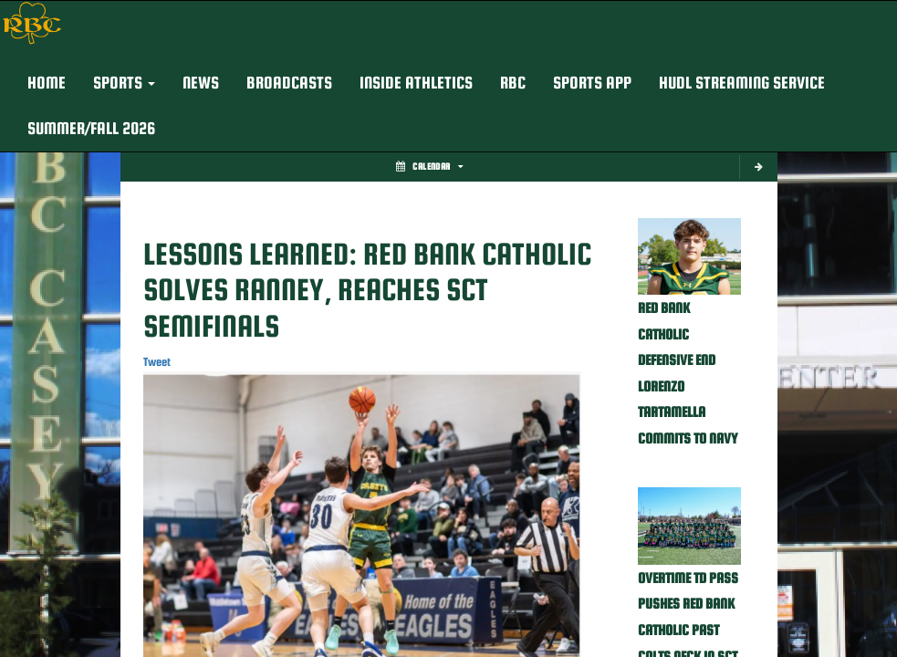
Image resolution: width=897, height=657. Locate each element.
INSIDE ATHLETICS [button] (416, 82)
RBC (513, 82)
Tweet (157, 362)
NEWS (201, 82)
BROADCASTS (289, 82)
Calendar (429, 167)
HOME (46, 82)
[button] (124, 83)
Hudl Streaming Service (742, 82)
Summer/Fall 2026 (91, 128)
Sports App (592, 82)
